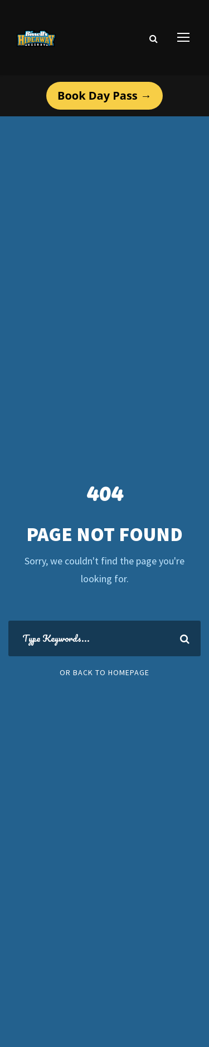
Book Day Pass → (104, 95)
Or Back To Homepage (104, 672)
